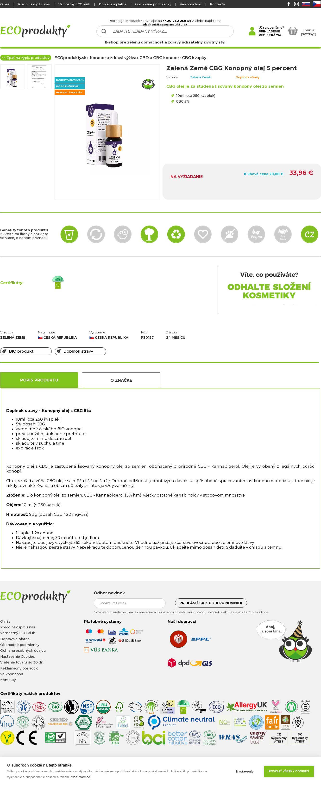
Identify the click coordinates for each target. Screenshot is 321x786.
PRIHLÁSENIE (269, 31)
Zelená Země (200, 77)
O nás (4, 4)
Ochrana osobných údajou (23, 650)
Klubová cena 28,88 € (263, 174)
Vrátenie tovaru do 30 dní (22, 662)
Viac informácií (81, 777)
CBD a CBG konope (159, 57)
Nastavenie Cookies (17, 656)
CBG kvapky (194, 57)
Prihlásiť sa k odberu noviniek (211, 603)
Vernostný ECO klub (74, 4)
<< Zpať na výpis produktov (26, 57)
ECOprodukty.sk (70, 57)
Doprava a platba (112, 4)
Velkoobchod (190, 4)
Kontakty (217, 4)
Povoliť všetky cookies (289, 771)
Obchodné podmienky (153, 4)
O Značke (121, 380)
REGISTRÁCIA (270, 35)
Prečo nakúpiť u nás (34, 4)
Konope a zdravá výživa (113, 57)
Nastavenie (244, 771)
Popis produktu (39, 380)
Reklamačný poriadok (19, 668)
